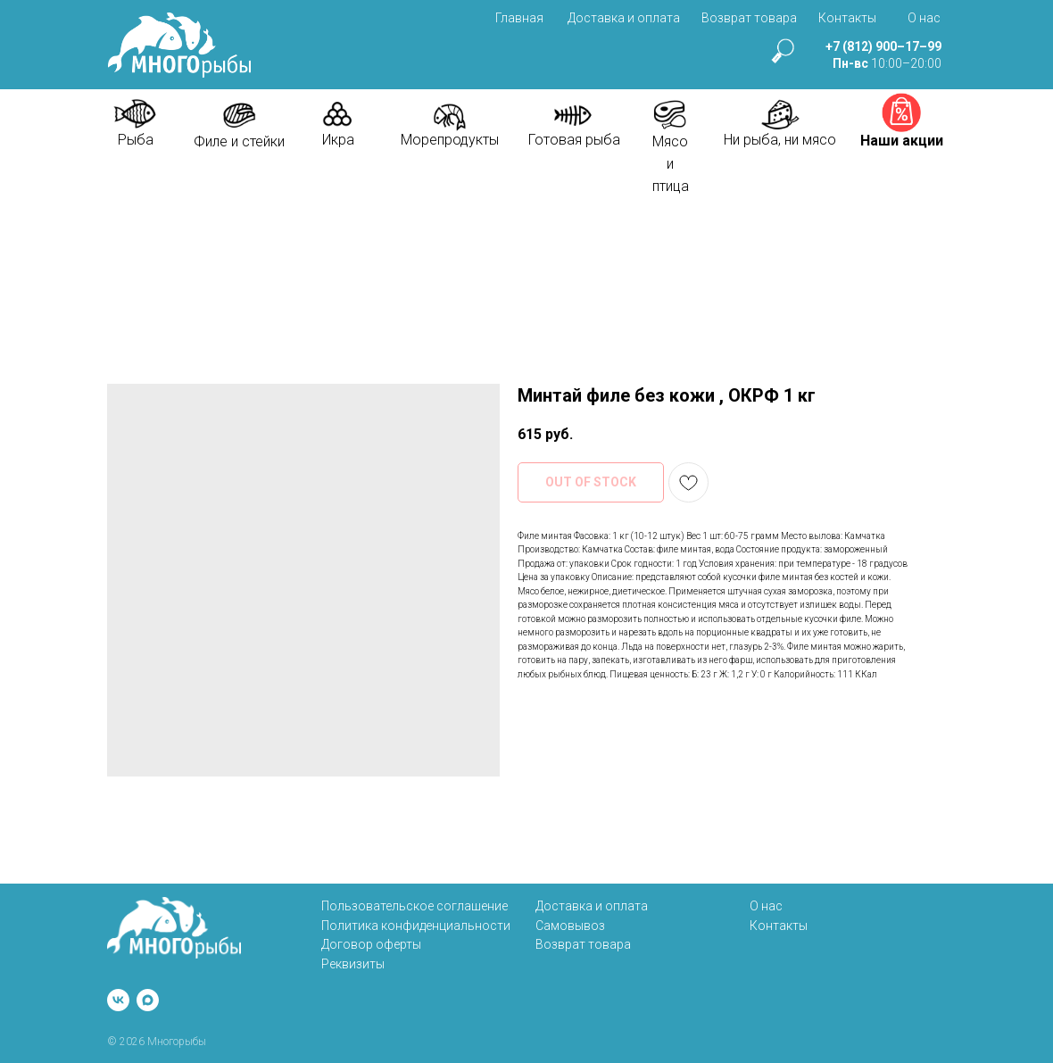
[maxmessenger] (148, 1000)
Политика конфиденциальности (415, 925)
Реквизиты (353, 964)
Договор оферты (371, 944)
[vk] (118, 1000)
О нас (924, 18)
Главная (519, 18)
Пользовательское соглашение (414, 906)
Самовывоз (570, 925)
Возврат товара (749, 18)
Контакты (847, 18)
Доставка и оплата (624, 18)
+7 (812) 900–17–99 (883, 46)
